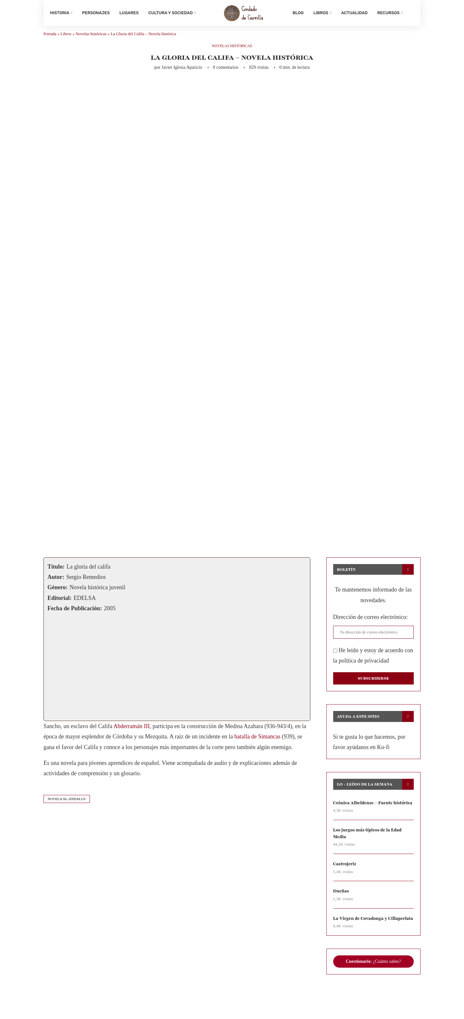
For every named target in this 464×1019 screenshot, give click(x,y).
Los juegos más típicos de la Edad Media (369, 846)
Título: (55, 572)
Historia (59, 12)
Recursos (388, 12)
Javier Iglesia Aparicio (181, 72)
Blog (298, 12)
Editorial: (59, 603)
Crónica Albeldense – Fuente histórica (364, 811)
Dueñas (341, 905)
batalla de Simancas (257, 741)
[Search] (411, 13)
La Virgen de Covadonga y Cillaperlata (361, 935)
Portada (50, 38)
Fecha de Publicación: (74, 613)
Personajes (96, 12)
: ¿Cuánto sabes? (373, 983)
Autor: (55, 582)
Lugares (129, 12)
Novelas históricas (91, 38)
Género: (57, 593)
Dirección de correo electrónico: (370, 622)
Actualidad (354, 12)
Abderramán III (131, 731)
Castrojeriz (345, 877)
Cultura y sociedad (170, 12)
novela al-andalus (67, 804)
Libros (320, 12)
